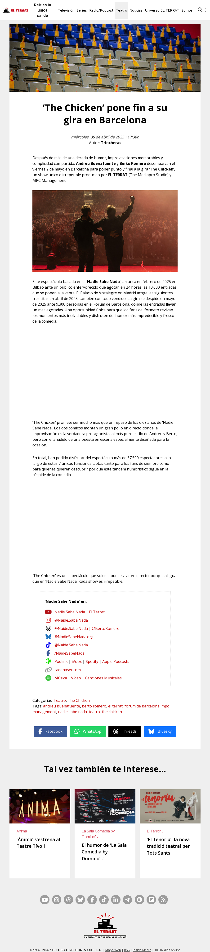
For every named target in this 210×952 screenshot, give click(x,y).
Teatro (121, 10)
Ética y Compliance (119, 944)
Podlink (61, 661)
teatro (94, 711)
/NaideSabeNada (69, 653)
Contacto (36, 944)
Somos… (188, 10)
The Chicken (79, 700)
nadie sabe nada (72, 711)
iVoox (77, 661)
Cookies (182, 944)
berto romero (94, 706)
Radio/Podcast (101, 10)
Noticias (136, 10)
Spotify (92, 661)
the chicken (112, 711)
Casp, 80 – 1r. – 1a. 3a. (61, 944)
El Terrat (97, 612)
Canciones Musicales (103, 678)
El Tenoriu (155, 831)
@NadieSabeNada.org (74, 636)
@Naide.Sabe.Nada (71, 628)
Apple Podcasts (115, 661)
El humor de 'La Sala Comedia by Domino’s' (104, 852)
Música (60, 678)
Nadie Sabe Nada (69, 612)
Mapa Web (113, 938)
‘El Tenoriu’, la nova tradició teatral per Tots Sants (168, 846)
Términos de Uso (147, 944)
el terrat (115, 706)
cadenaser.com (67, 669)
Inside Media (142, 938)
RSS (127, 938)
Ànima (22, 831)
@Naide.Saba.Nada (71, 620)
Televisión (66, 10)
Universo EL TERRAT (162, 10)
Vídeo (76, 678)
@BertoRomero (106, 628)
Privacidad (197, 944)
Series (82, 10)
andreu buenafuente (61, 706)
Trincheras (111, 142)
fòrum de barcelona (142, 706)
